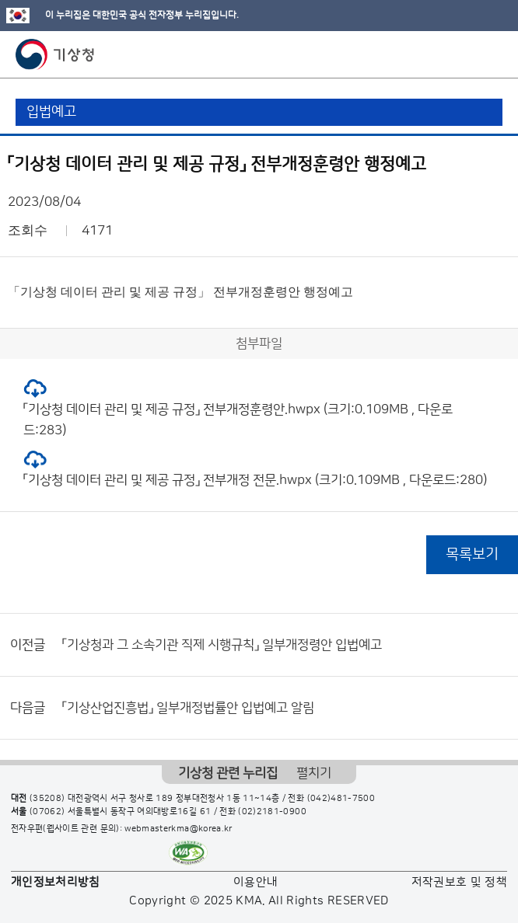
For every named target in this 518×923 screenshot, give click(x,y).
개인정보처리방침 (55, 882)
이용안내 (255, 882)
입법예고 (51, 112)
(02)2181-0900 (272, 812)
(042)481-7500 (341, 798)
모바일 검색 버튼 (468, 54)
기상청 (55, 54)
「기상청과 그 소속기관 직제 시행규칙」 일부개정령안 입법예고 (222, 645)
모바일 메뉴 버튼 (493, 54)
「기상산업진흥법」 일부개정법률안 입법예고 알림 (188, 708)
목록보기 (472, 554)
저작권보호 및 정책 (459, 882)
